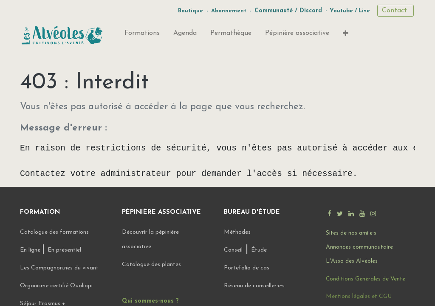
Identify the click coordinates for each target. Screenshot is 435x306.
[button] (345, 35)
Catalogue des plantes (151, 264)
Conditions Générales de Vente (365, 279)
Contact (395, 10)
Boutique (190, 11)
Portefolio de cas (246, 268)
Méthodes (237, 232)
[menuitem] (142, 34)
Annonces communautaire (359, 247)
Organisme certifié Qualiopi (56, 286)
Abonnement (228, 11)
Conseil (233, 250)
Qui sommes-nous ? (150, 301)
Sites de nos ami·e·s (351, 233)
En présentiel (64, 250)
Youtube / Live (350, 11)
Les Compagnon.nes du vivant (59, 268)
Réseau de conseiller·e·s (254, 286)
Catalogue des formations (54, 232)
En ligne (31, 250)
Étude (259, 250)
